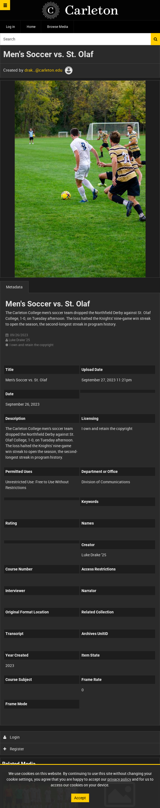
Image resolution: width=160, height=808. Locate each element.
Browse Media (57, 26)
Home (31, 26)
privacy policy (119, 779)
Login (11, 737)
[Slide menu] (5, 5)
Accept (80, 797)
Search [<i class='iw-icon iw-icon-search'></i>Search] (155, 39)
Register (13, 748)
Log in (10, 26)
